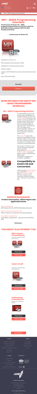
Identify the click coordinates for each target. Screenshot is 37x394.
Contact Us (18, 388)
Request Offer (18, 288)
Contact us (18, 89)
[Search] (8, 8)
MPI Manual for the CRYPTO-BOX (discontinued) (18, 207)
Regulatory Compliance (9, 367)
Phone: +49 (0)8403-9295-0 (18, 387)
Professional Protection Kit (18, 298)
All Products (18, 333)
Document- (29, 150)
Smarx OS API (17, 264)
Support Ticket (28, 346)
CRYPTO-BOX (21, 118)
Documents (28, 343)
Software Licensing (9, 343)
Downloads (28, 341)
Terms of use (9, 365)
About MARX (9, 358)
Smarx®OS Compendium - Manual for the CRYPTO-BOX (18, 217)
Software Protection (9, 341)
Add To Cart (19, 255)
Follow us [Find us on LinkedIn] (21, 367)
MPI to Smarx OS (25, 173)
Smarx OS (22, 136)
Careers (9, 360)
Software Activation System (9, 348)
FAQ (28, 348)
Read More (18, 252)
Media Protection (22, 152)
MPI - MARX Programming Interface (14, 13)
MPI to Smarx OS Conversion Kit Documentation (18, 212)
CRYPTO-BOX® (9, 346)
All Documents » (18, 223)
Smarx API (9, 352)
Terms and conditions (9, 363)
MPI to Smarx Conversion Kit (18, 234)
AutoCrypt (9, 350)
